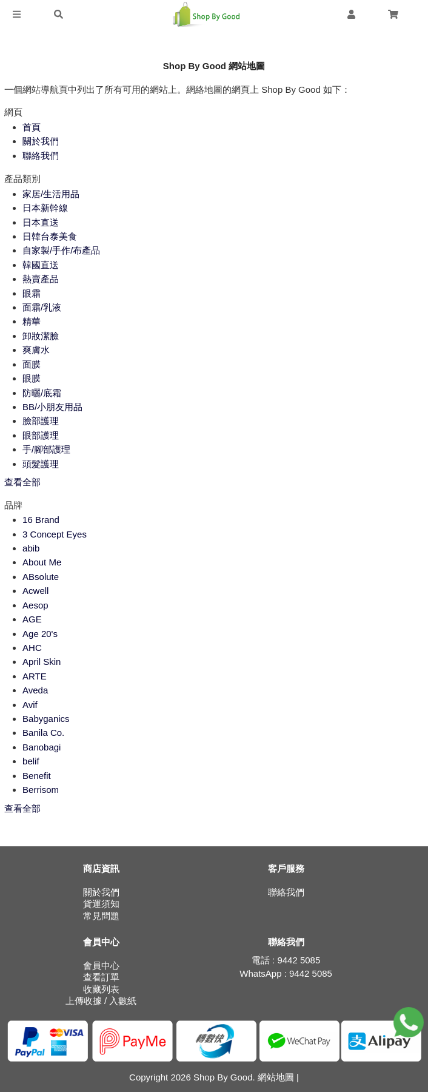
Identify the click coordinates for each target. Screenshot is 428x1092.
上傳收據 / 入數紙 (101, 1001)
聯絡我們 (286, 892)
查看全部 (22, 482)
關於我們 (101, 892)
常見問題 (101, 916)
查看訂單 (101, 977)
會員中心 (101, 965)
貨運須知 (101, 903)
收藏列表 (101, 989)
